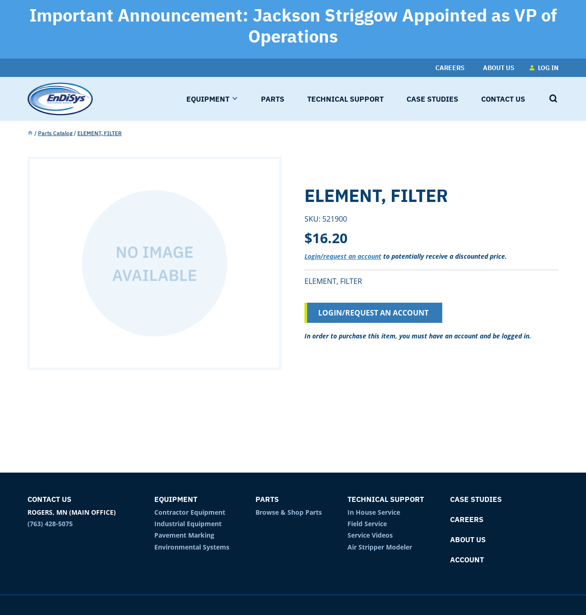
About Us (468, 539)
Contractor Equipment (189, 512)
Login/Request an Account (373, 313)
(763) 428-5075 (50, 523)
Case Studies (476, 499)
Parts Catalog (55, 133)
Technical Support (385, 499)
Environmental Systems (191, 547)
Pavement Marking (184, 535)
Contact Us (49, 499)
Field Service (367, 523)
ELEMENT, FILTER (99, 133)
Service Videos (370, 535)
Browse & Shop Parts (288, 512)
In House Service (373, 512)
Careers (466, 519)
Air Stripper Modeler (379, 547)
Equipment (175, 499)
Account (467, 559)
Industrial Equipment (188, 523)
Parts (267, 499)
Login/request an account (342, 256)
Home (30, 133)
